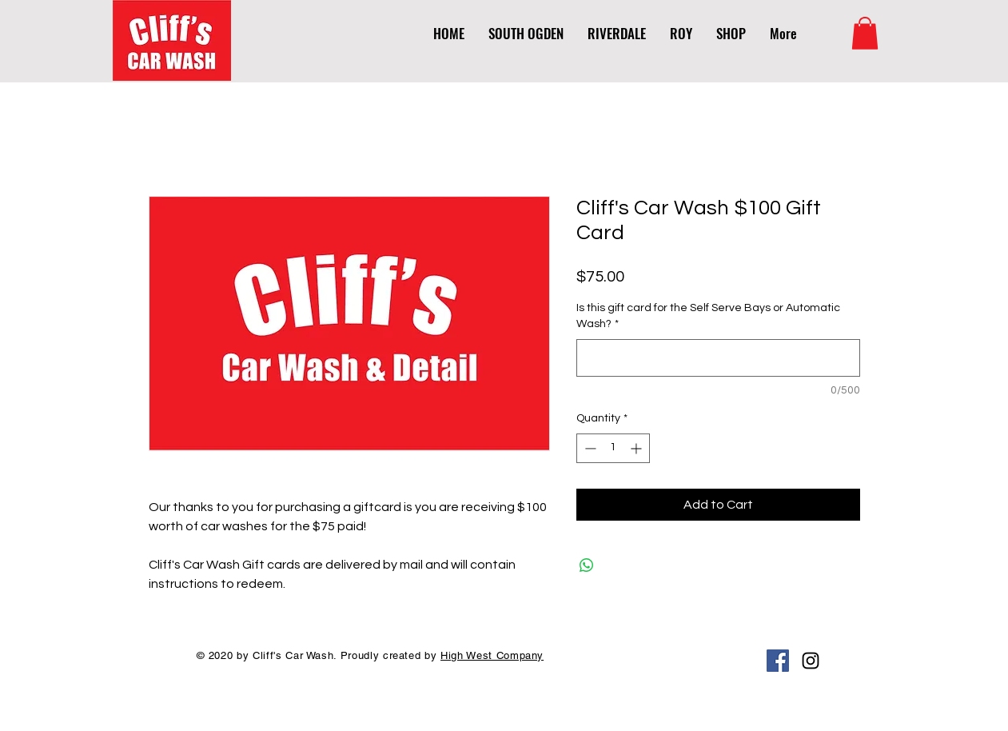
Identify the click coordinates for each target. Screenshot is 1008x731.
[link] (865, 33)
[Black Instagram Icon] (810, 660)
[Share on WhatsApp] (586, 565)
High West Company (492, 655)
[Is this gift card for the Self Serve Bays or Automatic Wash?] (718, 357)
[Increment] (637, 448)
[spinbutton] (613, 448)
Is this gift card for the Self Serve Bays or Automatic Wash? (708, 316)
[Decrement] (589, 448)
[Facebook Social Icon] (778, 660)
